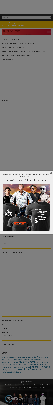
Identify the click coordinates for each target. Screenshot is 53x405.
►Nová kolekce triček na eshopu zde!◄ (26, 180)
